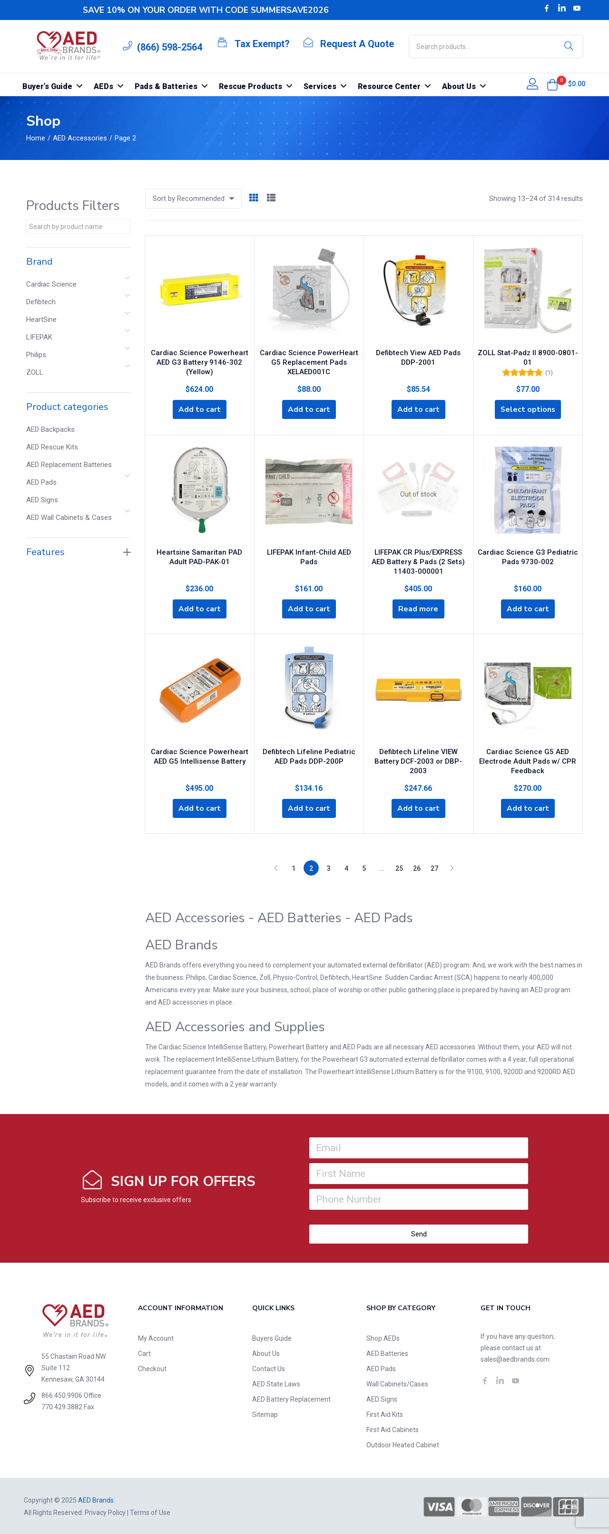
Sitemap (265, 1413)
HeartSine (41, 319)
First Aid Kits (384, 1413)
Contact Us (268, 1368)
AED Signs (42, 500)
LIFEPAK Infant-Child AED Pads (309, 550)
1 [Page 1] (293, 867)
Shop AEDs (383, 1337)
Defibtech (41, 302)
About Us (266, 1352)
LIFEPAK (39, 337)
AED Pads (41, 482)
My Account (156, 1337)
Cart (144, 1352)
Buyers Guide (272, 1337)
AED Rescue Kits (52, 447)
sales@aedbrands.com (515, 1358)
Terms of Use (150, 1511)
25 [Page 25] (399, 867)
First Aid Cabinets (392, 1429)
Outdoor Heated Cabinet (402, 1444)
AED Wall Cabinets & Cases (69, 517)
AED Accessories (80, 138)
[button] (552, 85)
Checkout (152, 1368)
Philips (36, 354)
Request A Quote (357, 44)
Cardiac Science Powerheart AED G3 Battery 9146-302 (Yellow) (199, 360)
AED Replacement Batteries (69, 464)
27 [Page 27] (434, 867)
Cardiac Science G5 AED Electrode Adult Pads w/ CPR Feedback (527, 758)
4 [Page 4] (346, 867)
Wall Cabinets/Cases (397, 1383)
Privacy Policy (105, 1511)
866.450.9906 (61, 1394)
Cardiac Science (51, 284)
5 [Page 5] (364, 867)
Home (35, 138)
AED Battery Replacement (291, 1398)
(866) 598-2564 (169, 47)
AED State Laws (276, 1383)
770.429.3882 (61, 1405)
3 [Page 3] (329, 867)
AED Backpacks (50, 429)
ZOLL (34, 372)
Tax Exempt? (262, 44)
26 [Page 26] (417, 867)
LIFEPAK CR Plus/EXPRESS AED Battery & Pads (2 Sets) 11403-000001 (418, 559)
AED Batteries (387, 1352)
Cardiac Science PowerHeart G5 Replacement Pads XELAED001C (309, 360)
